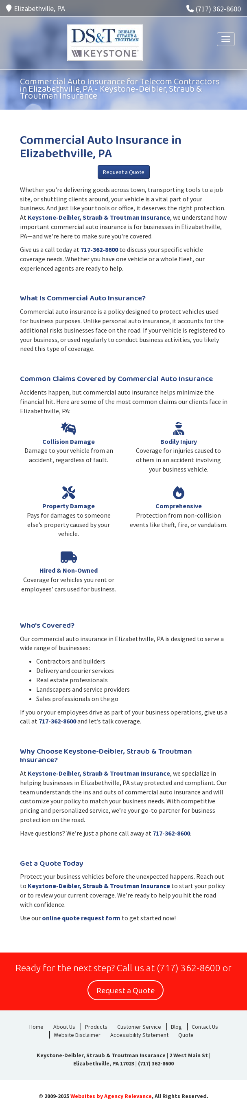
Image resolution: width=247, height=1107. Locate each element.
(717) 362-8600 (213, 8)
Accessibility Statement (139, 1035)
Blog (176, 1026)
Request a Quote (123, 172)
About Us (64, 1026)
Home (36, 1026)
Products (96, 1026)
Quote (186, 1035)
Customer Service (139, 1026)
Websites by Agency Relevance (111, 1096)
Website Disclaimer (77, 1035)
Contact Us (205, 1026)
